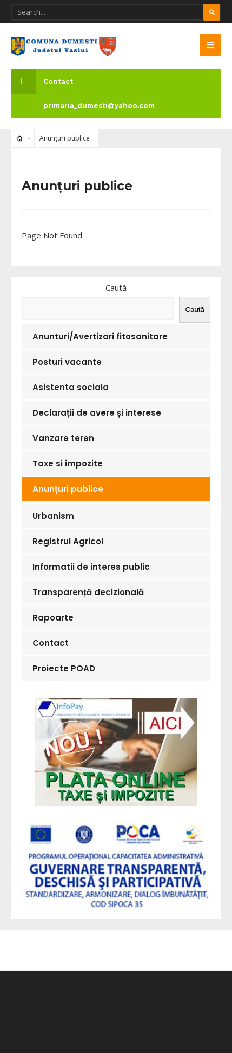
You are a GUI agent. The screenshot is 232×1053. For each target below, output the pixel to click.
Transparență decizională (88, 592)
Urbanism (53, 516)
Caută (116, 287)
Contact (42, 81)
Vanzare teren (63, 438)
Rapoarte (53, 617)
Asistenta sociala (70, 387)
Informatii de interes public (91, 566)
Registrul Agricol (67, 541)
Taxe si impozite (67, 463)
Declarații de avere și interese (96, 412)
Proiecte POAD (63, 668)
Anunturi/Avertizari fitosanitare (100, 336)
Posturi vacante (67, 362)
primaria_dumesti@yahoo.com (99, 106)
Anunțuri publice (67, 489)
